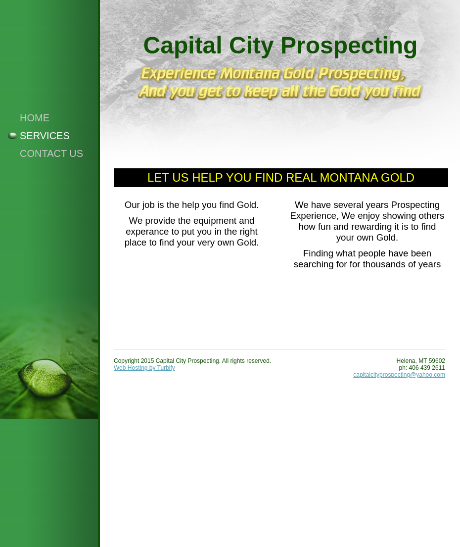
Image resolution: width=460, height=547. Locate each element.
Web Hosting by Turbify (144, 367)
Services (45, 135)
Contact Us (51, 153)
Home (34, 117)
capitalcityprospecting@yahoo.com (399, 374)
